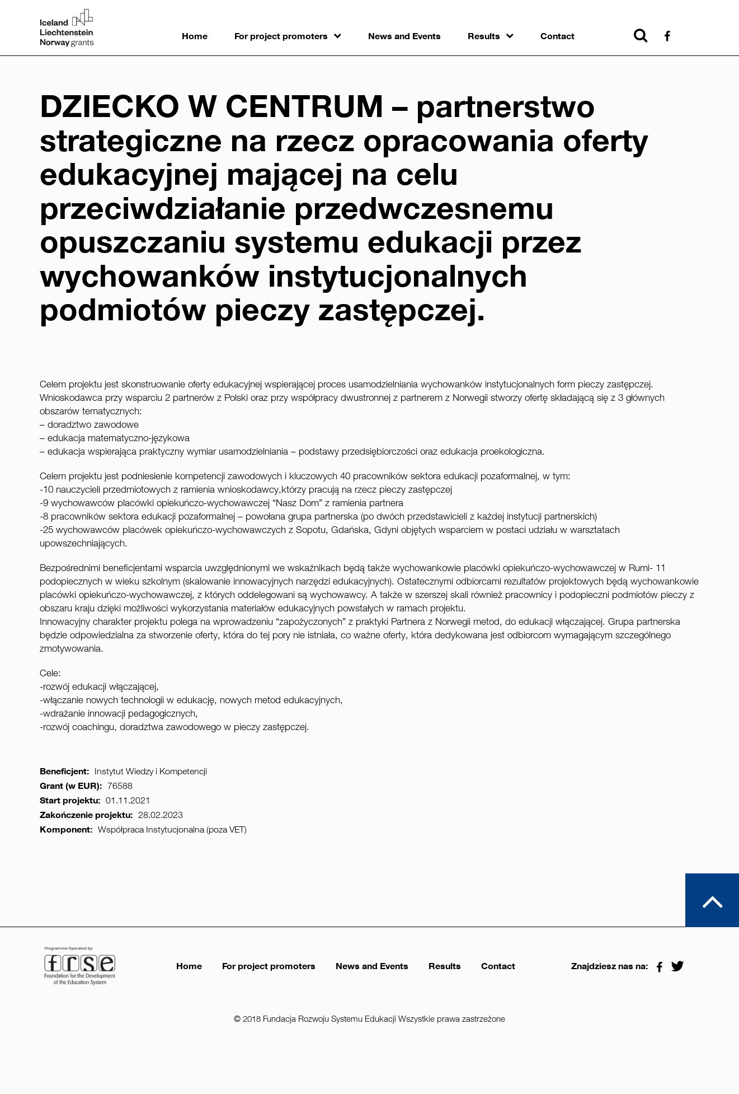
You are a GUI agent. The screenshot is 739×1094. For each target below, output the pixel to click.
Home (195, 36)
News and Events (404, 36)
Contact (557, 36)
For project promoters (281, 36)
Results (484, 36)
